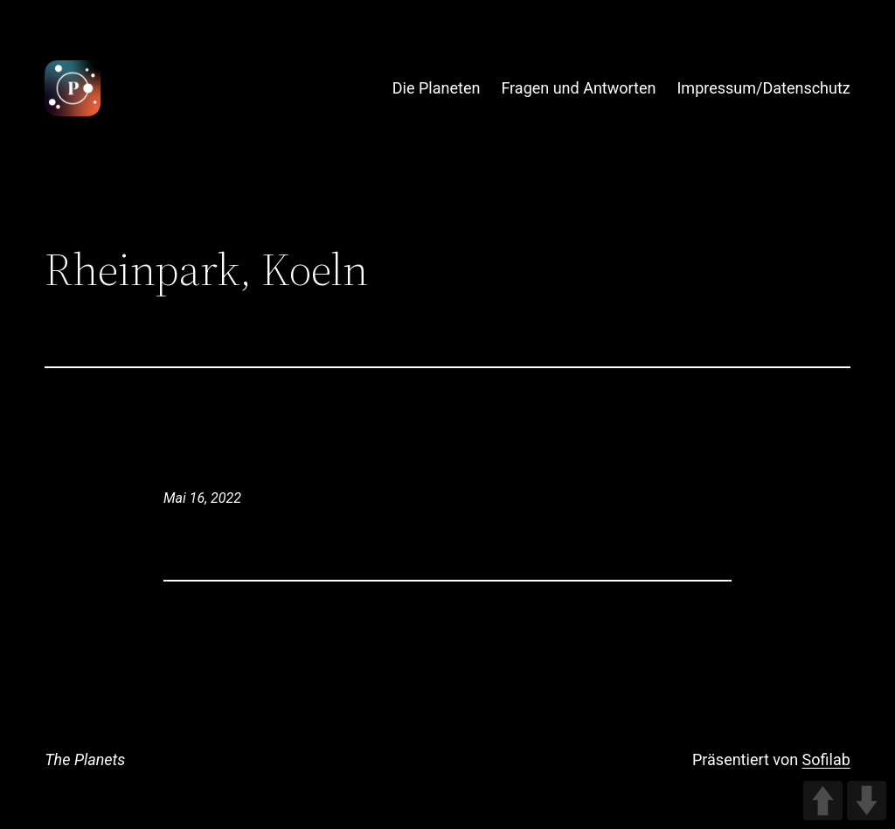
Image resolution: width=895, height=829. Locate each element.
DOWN (866, 800)
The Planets (85, 759)
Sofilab (826, 759)
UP (823, 800)
